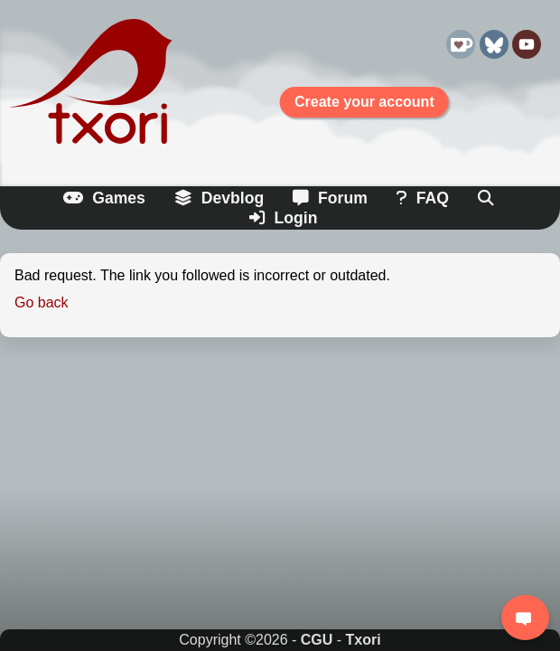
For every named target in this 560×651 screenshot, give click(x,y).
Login (283, 218)
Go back (41, 302)
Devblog (219, 198)
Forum (330, 198)
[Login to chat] (525, 617)
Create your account (364, 101)
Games (104, 198)
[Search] (487, 198)
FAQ (423, 198)
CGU (317, 639)
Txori (363, 639)
